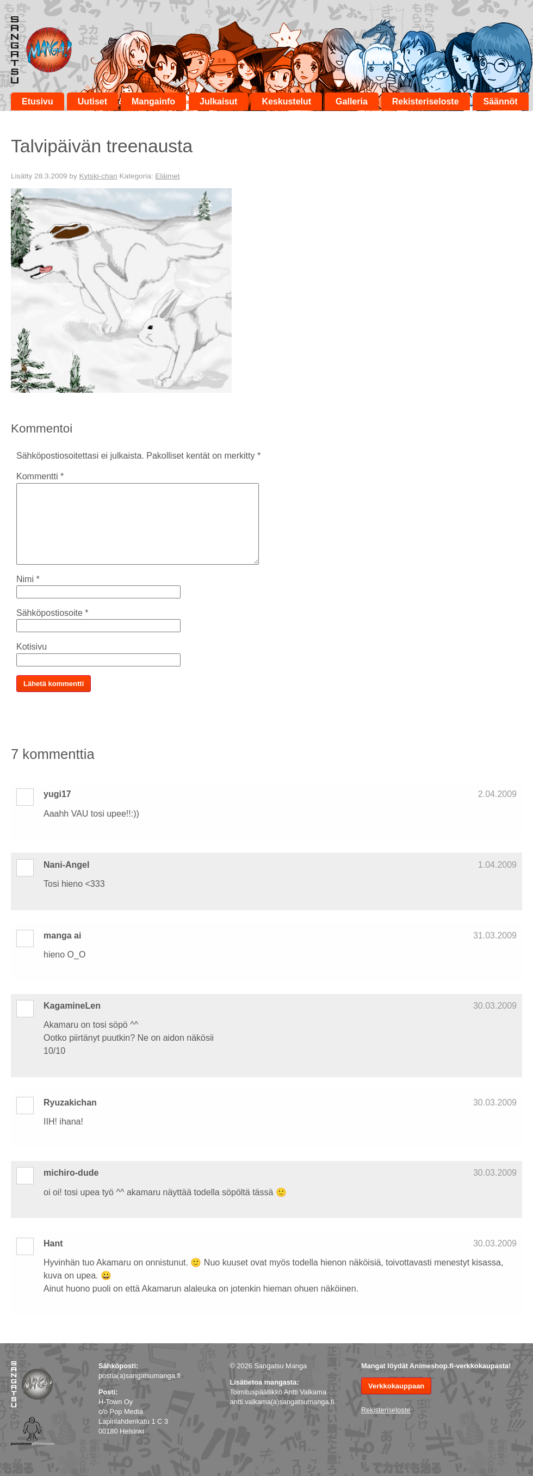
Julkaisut (218, 101)
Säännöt (501, 101)
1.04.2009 (497, 864)
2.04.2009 (497, 794)
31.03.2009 (495, 935)
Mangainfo (153, 101)
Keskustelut (286, 101)
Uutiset (92, 101)
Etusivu (37, 101)
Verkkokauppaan (396, 1386)
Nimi (28, 579)
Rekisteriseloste (425, 101)
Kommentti (40, 476)
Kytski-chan (98, 176)
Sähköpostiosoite (52, 612)
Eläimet (167, 176)
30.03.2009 (495, 1005)
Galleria (352, 101)
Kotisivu (31, 646)
